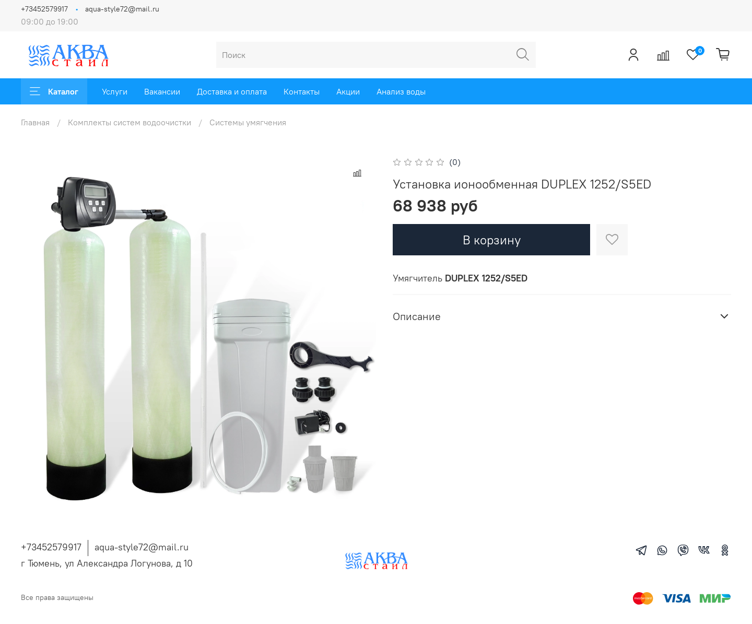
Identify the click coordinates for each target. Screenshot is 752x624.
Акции (348, 91)
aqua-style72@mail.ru (122, 9)
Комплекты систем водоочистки (129, 122)
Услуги (114, 91)
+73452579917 (44, 9)
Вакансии (162, 91)
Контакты (302, 91)
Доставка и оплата (232, 91)
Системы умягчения (247, 122)
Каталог (54, 91)
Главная (35, 122)
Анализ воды (401, 91)
